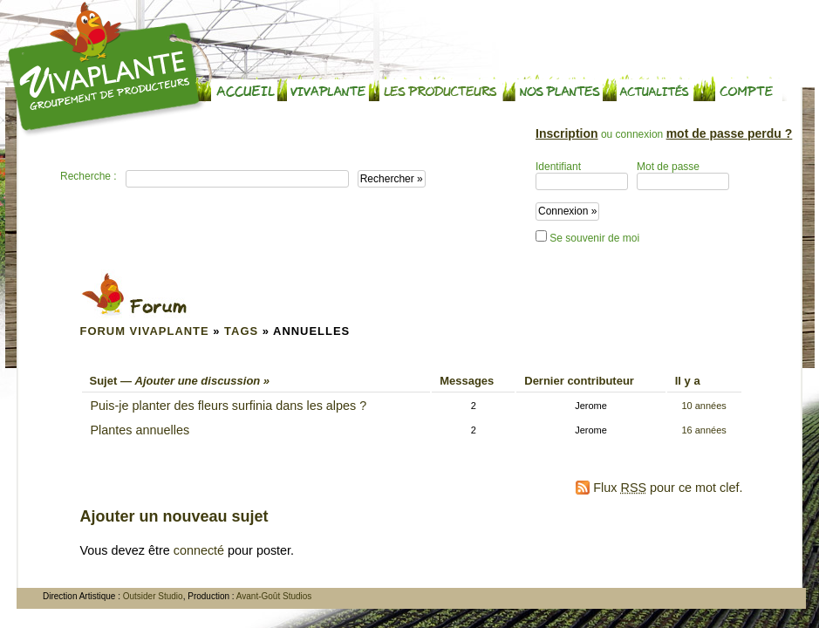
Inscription (567, 133)
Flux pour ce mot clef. (667, 488)
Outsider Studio (153, 596)
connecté (199, 550)
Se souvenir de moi (587, 236)
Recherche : (88, 176)
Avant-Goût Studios (274, 596)
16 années (703, 430)
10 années (703, 405)
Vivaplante (106, 69)
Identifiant (582, 175)
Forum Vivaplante (144, 331)
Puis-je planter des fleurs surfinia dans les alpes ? (229, 406)
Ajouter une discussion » (202, 380)
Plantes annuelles (140, 430)
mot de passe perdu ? (729, 133)
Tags (241, 331)
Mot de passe (683, 175)
